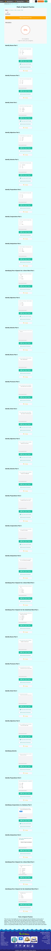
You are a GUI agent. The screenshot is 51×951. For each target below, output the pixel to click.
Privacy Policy (47, 942)
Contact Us (47, 935)
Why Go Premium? (46, 934)
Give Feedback (47, 936)
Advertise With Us (46, 938)
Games (2, 934)
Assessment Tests (4, 942)
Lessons (2, 939)
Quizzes (2, 936)
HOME (5, 3)
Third (16, 10)
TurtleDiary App (4, 944)
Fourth (19, 10)
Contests (2, 940)
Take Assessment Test (25, 17)
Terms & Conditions (46, 940)
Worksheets (3, 938)
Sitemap (48, 943)
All (8, 10)
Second (12, 10)
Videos (2, 935)
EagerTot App (4, 943)
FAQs (49, 939)
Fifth (22, 10)
